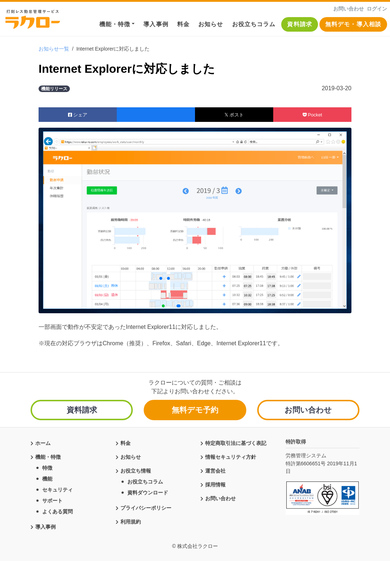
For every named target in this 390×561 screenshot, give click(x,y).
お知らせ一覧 (54, 49)
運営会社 (215, 470)
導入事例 (155, 24)
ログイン (377, 9)
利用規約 (130, 521)
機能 (47, 478)
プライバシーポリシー (145, 507)
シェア (78, 115)
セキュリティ (57, 489)
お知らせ (210, 24)
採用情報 (215, 483)
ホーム (43, 442)
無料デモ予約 (195, 410)
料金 (183, 24)
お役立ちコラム (254, 24)
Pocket (312, 115)
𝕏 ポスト (234, 115)
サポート (52, 499)
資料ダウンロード (147, 491)
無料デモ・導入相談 (353, 24)
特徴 (47, 467)
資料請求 (299, 24)
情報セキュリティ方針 (230, 456)
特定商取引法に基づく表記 (235, 442)
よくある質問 (57, 510)
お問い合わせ (348, 9)
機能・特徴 (115, 24)
